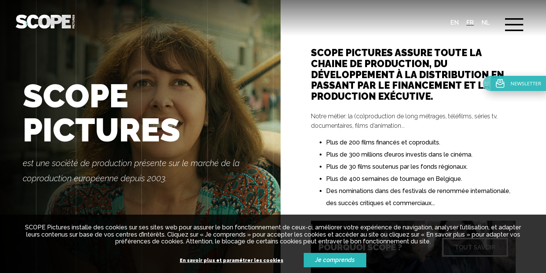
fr (470, 22)
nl (486, 22)
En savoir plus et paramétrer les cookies (231, 260)
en (454, 22)
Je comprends (335, 260)
